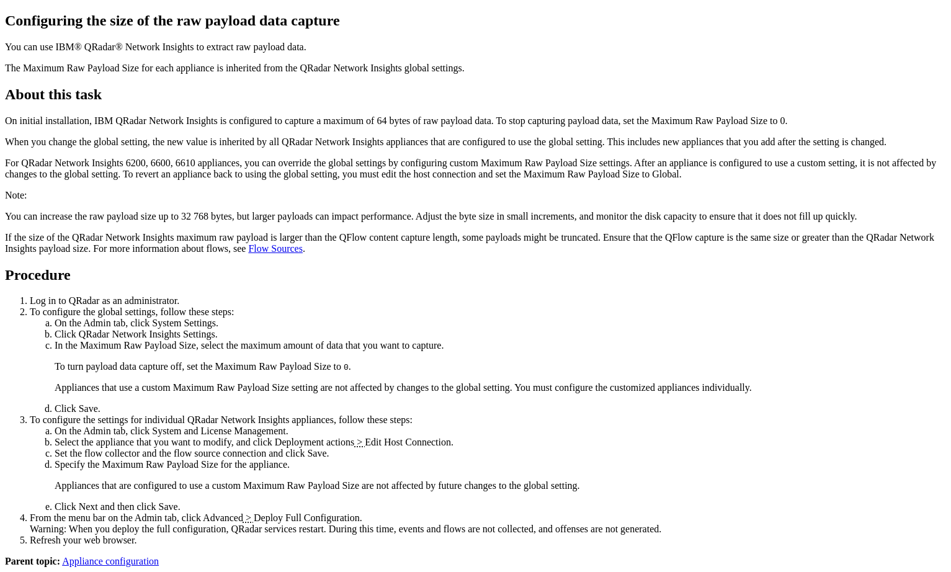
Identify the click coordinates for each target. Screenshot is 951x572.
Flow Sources (275, 248)
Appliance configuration (110, 561)
